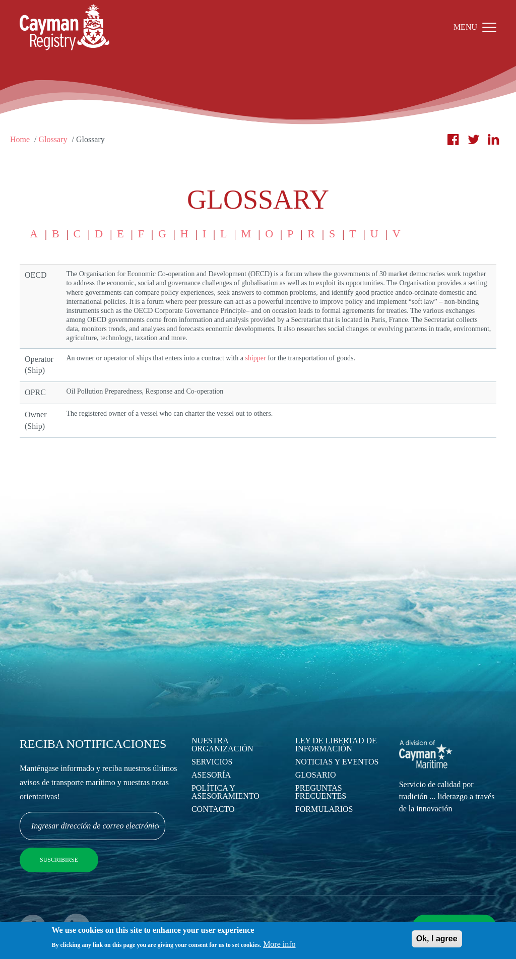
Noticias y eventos (337, 761)
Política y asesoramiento (225, 792)
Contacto (213, 809)
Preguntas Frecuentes (320, 792)
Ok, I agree (437, 940)
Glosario (315, 775)
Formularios (324, 809)
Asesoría (211, 775)
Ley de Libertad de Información (336, 744)
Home (20, 139)
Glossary (53, 139)
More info (279, 946)
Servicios (211, 761)
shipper (255, 358)
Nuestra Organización (222, 744)
